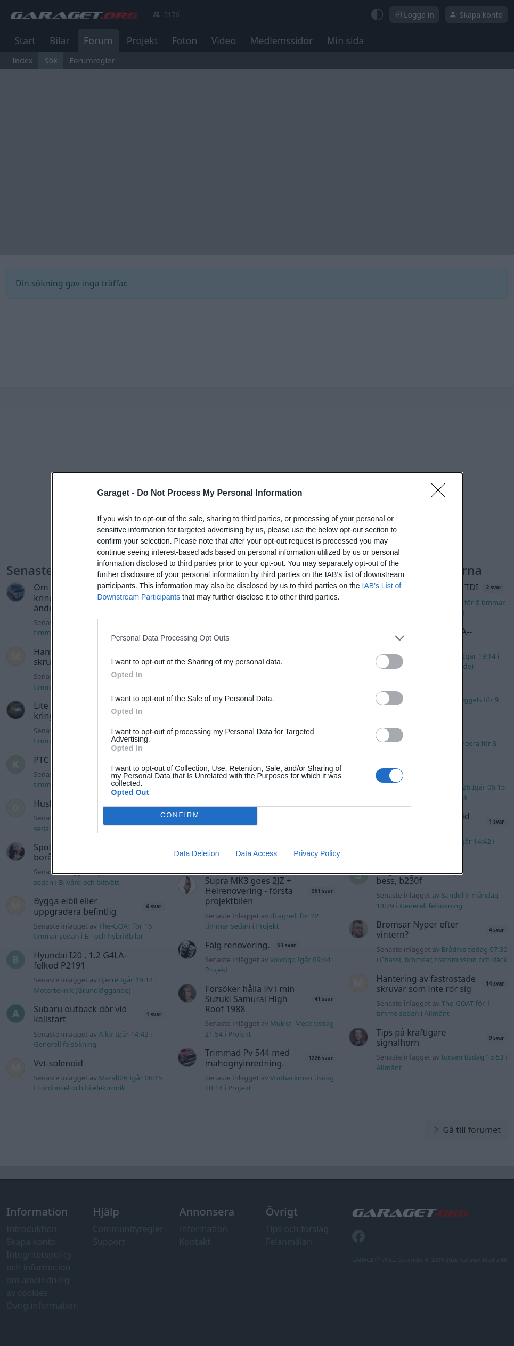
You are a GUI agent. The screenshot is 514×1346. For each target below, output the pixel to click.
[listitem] (257, 638)
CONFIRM (180, 815)
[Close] (441, 493)
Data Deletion (196, 853)
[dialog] (257, 673)
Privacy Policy (316, 853)
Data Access (256, 853)
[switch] (389, 661)
